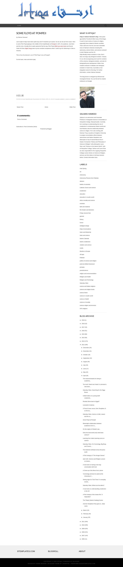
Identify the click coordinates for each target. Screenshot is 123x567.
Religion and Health (85, 276)
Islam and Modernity (85, 232)
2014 (83, 337)
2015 (83, 334)
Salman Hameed (59, 99)
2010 (83, 525)
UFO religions (83, 308)
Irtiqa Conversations (85, 229)
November (86, 351)
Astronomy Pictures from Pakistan (89, 178)
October (85, 354)
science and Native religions (87, 286)
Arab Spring (83, 168)
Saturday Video (84, 283)
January (85, 517)
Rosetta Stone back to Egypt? (91, 401)
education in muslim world (87, 197)
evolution (82, 203)
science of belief (84, 299)
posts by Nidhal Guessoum (87, 264)
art (80, 171)
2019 (83, 320)
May (84, 372)
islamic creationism (85, 241)
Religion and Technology (86, 280)
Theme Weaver (41, 563)
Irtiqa (59, 561)
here (96, 157)
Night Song (28, 48)
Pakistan (82, 257)
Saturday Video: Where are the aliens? (93, 485)
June (84, 368)
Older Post (72, 107)
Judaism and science (85, 245)
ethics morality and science (87, 200)
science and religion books (87, 289)
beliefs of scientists (85, 184)
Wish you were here (60, 46)
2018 (83, 323)
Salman (82, 117)
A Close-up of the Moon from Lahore (93, 470)
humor (81, 222)
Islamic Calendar (84, 238)
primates (82, 267)
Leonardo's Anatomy (88, 405)
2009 (83, 528)
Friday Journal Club (85, 213)
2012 (83, 344)
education (82, 194)
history (81, 219)
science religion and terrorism (88, 305)
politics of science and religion (88, 261)
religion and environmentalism (88, 273)
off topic (82, 254)
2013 (83, 341)
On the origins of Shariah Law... (91, 429)
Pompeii (54, 44)
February (85, 513)
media (81, 248)
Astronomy (83, 175)
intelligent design (84, 225)
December (86, 347)
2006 (83, 539)
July (84, 365)
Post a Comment (22, 119)
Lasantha (65, 563)
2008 (83, 532)
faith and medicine (85, 206)
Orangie (89, 81)
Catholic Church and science (88, 187)
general (82, 216)
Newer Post (20, 107)
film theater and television (30, 99)
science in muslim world (86, 296)
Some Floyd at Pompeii (31, 33)
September (86, 358)
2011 (83, 521)
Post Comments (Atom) (30, 126)
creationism (83, 190)
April (84, 375)
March (85, 510)
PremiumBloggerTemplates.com (83, 563)
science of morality (85, 302)
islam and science (85, 235)
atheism (82, 181)
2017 (83, 327)
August (85, 361)
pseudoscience (84, 270)
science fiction (84, 292)
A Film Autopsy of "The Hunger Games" (94, 455)
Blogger (49, 129)
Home (19, 25)
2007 (83, 535)
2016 (83, 330)
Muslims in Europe (85, 251)
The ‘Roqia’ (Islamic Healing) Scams (93, 500)
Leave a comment (70, 99)
